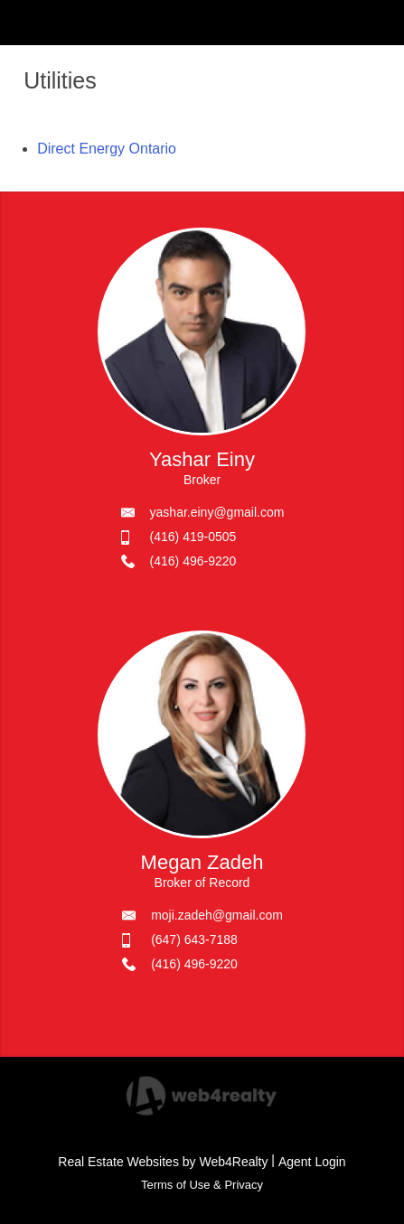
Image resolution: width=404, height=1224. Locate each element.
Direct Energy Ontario (106, 148)
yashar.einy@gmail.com (217, 512)
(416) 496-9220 (193, 561)
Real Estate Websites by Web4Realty (163, 1161)
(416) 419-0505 (193, 536)
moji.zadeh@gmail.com (217, 915)
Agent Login (312, 1161)
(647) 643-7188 (194, 939)
